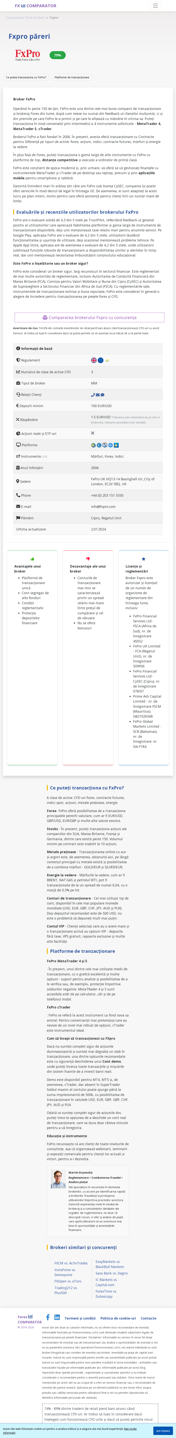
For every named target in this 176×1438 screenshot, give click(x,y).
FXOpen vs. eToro (67, 1281)
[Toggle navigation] (155, 6)
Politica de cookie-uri (118, 1318)
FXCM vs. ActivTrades (71, 1263)
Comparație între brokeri (25, 17)
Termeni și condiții (81, 1318)
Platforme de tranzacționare (71, 77)
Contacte (148, 1318)
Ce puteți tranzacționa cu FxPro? (26, 77)
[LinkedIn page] (57, 1318)
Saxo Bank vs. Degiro (112, 1273)
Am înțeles (163, 1431)
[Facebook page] (48, 1318)
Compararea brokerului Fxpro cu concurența (89, 317)
